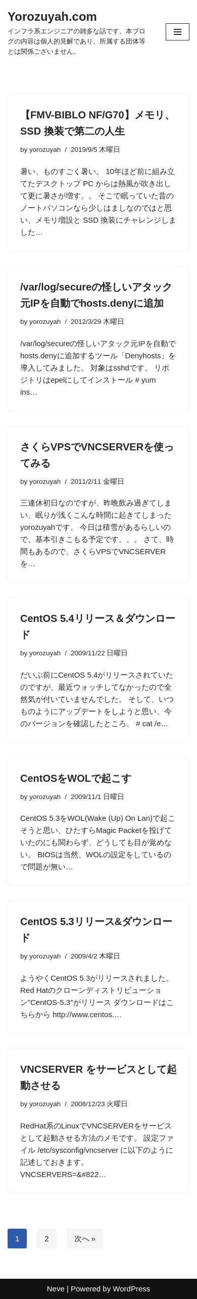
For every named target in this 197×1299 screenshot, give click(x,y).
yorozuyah (45, 149)
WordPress (131, 1288)
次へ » (85, 1238)
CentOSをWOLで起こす (75, 778)
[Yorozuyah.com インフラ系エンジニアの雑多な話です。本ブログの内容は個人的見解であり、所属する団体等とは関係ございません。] (79, 32)
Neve (56, 1288)
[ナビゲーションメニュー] (177, 31)
